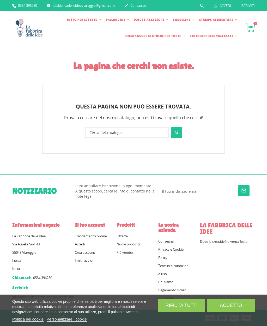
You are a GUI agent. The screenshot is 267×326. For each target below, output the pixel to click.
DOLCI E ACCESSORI (149, 20)
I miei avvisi (84, 260)
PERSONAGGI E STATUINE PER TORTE (153, 36)
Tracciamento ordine (91, 236)
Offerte (122, 236)
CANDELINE (182, 20)
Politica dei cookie (28, 319)
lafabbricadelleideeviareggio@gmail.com (81, 5)
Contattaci (136, 5)
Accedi (80, 244)
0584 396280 (24, 5)
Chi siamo (165, 282)
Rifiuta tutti (181, 305)
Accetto (231, 305)
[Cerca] (127, 132)
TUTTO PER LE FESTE (82, 20)
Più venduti (125, 252)
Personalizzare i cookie (67, 319)
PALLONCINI (116, 20)
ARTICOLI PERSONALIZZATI (212, 36)
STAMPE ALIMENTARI (216, 20)
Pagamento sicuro (172, 290)
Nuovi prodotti (128, 244)
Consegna (166, 241)
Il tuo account (90, 225)
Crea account (85, 252)
